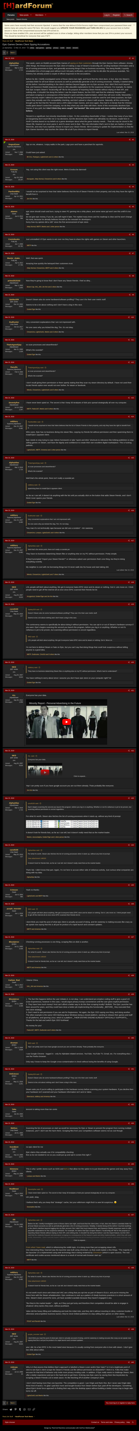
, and (40, 596)
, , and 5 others (43, 390)
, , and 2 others (42, 287)
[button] (31, 15)
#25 (132, 885)
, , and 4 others (43, 533)
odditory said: (33, 485)
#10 (132, 317)
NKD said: (31, 637)
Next (12, 53)
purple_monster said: (35, 1334)
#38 (132, 1268)
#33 (132, 1123)
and (35, 896)
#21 (132, 690)
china (32, 48)
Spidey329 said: (34, 609)
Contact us (95, 1422)
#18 (132, 582)
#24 (132, 845)
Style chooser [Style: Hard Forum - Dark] (10, 1422)
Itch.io (66, 1169)
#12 (132, 362)
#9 (133, 295)
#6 (133, 234)
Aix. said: (31, 756)
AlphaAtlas (8, 48)
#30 (132, 1038)
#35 (132, 1164)
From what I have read (35, 1247)
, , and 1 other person (43, 227)
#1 (133, 58)
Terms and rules (107, 1422)
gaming (48, 48)
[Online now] (4, 142)
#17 (132, 541)
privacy (55, 48)
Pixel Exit (55, 1428)
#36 (132, 1184)
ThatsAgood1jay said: (36, 368)
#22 (132, 751)
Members (39, 15)
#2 (133, 140)
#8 (133, 276)
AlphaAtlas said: (34, 546)
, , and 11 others (42, 157)
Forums (11, 15)
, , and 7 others (43, 574)
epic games (40, 48)
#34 (132, 1142)
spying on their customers (81, 63)
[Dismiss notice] (134, 25)
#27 (132, 937)
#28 (132, 975)
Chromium (97, 1252)
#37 (132, 1215)
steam (68, 48)
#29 (132, 994)
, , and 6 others (44, 179)
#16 (132, 510)
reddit (62, 48)
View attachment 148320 (37, 858)
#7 (133, 253)
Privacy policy (120, 1422)
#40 (132, 1362)
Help (128, 1422)
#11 (132, 340)
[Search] (128, 15)
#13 (132, 398)
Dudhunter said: (34, 516)
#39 (132, 1329)
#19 (132, 604)
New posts (24, 15)
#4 (133, 187)
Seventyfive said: (34, 1189)
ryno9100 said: (33, 803)
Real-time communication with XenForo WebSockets (76, 1428)
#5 (133, 207)
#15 (132, 458)
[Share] (129, 58)
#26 (132, 904)
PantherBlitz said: (34, 422)
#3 (133, 165)
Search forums (21, 19)
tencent (75, 48)
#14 (132, 417)
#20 (132, 662)
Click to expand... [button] (80, 776)
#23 (132, 798)
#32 (132, 1104)
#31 (132, 1069)
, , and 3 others (42, 268)
